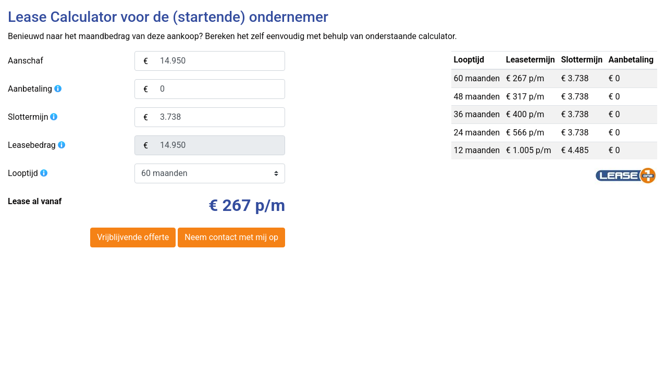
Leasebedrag (37, 145)
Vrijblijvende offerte (133, 237)
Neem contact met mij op (231, 237)
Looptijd (28, 173)
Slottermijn (33, 117)
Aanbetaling (35, 89)
